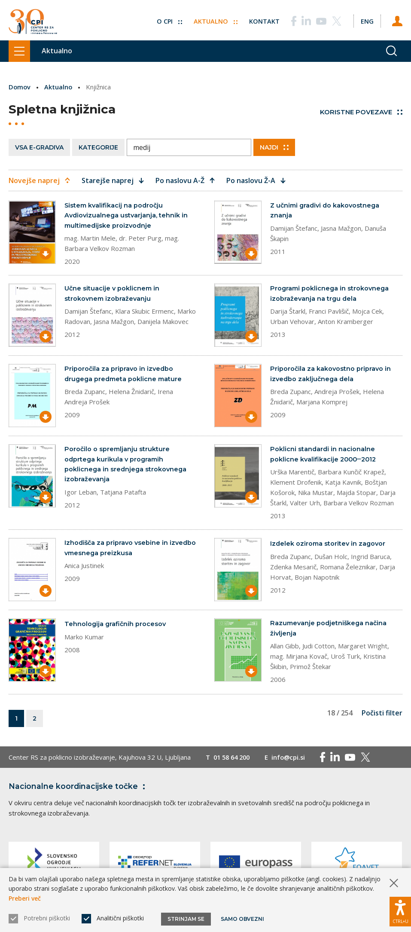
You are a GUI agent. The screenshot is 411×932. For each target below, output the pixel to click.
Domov (20, 87)
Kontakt (263, 18)
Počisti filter (382, 716)
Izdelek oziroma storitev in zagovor (329, 545)
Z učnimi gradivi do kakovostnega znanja (327, 211)
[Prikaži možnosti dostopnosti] (400, 910)
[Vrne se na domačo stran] (33, 20)
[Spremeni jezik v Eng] (366, 18)
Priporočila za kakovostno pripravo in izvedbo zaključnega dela (331, 375)
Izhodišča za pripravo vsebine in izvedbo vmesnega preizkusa (117, 550)
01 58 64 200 (233, 760)
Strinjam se (185, 919)
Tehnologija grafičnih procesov (115, 626)
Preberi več (25, 898)
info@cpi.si (292, 760)
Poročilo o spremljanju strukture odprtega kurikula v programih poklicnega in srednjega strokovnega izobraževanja (126, 466)
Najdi (274, 147)
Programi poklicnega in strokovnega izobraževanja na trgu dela (330, 295)
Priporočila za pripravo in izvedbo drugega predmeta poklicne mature (124, 375)
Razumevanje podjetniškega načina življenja (330, 630)
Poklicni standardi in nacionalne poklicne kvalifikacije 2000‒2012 (325, 455)
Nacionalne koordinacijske (79, 789)
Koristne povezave (361, 112)
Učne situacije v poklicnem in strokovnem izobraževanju (112, 295)
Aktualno (214, 18)
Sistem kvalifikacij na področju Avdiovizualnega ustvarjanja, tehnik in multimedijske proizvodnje (127, 216)
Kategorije (98, 147)
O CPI (167, 18)
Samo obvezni (242, 919)
